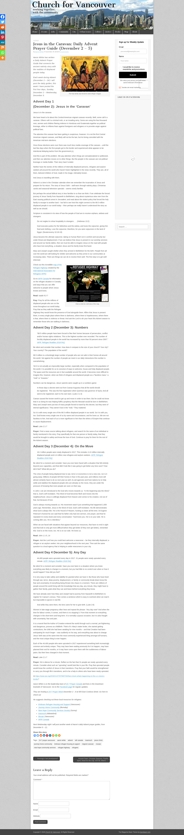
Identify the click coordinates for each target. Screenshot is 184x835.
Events (44, 32)
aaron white (61, 740)
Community (63, 32)
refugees (75, 748)
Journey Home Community (49, 707)
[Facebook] (34, 735)
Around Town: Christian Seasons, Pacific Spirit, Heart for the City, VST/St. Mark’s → (92, 760)
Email (35, 810)
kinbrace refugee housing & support (67, 744)
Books (117, 32)
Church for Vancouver (52, 832)
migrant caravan (88, 744)
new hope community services (45, 748)
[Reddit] (41, 735)
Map (126, 32)
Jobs (53, 32)
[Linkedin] (44, 735)
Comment (37, 779)
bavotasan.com (145, 832)
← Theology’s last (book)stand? (46, 759)
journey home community (43, 744)
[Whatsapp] (56, 735)
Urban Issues (85, 32)
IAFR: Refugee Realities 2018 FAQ (51, 342)
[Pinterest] (47, 735)
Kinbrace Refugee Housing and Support (54, 704)
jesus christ (98, 740)
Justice (108, 32)
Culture (98, 32)
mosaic (98, 744)
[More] (59, 735)
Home (35, 32)
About (134, 32)
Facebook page (66, 687)
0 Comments (64, 52)
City (74, 32)
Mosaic (41, 716)
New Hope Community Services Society (54, 710)
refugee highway (64, 748)
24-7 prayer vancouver (47, 740)
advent (70, 740)
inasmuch (88, 740)
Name (35, 804)
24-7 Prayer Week (56, 692)
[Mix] (53, 735)
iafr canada (79, 740)
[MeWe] (50, 735)
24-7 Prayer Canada (74, 684)
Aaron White (39, 52)
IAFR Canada (43, 279)
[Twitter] (38, 735)
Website (36, 816)
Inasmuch (42, 714)
